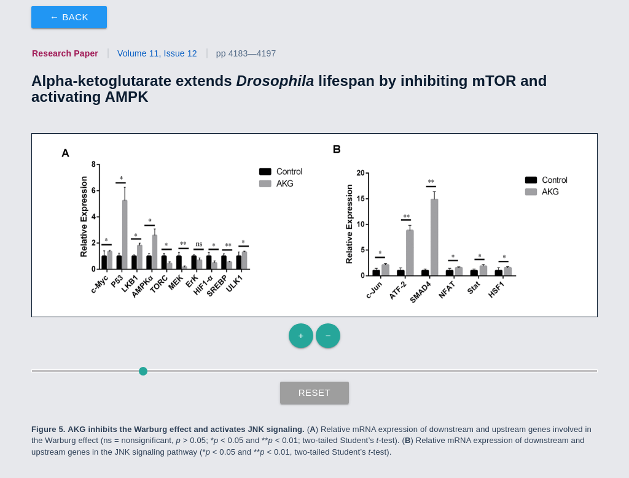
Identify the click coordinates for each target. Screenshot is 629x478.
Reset (315, 392)
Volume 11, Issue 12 (157, 53)
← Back (69, 17)
